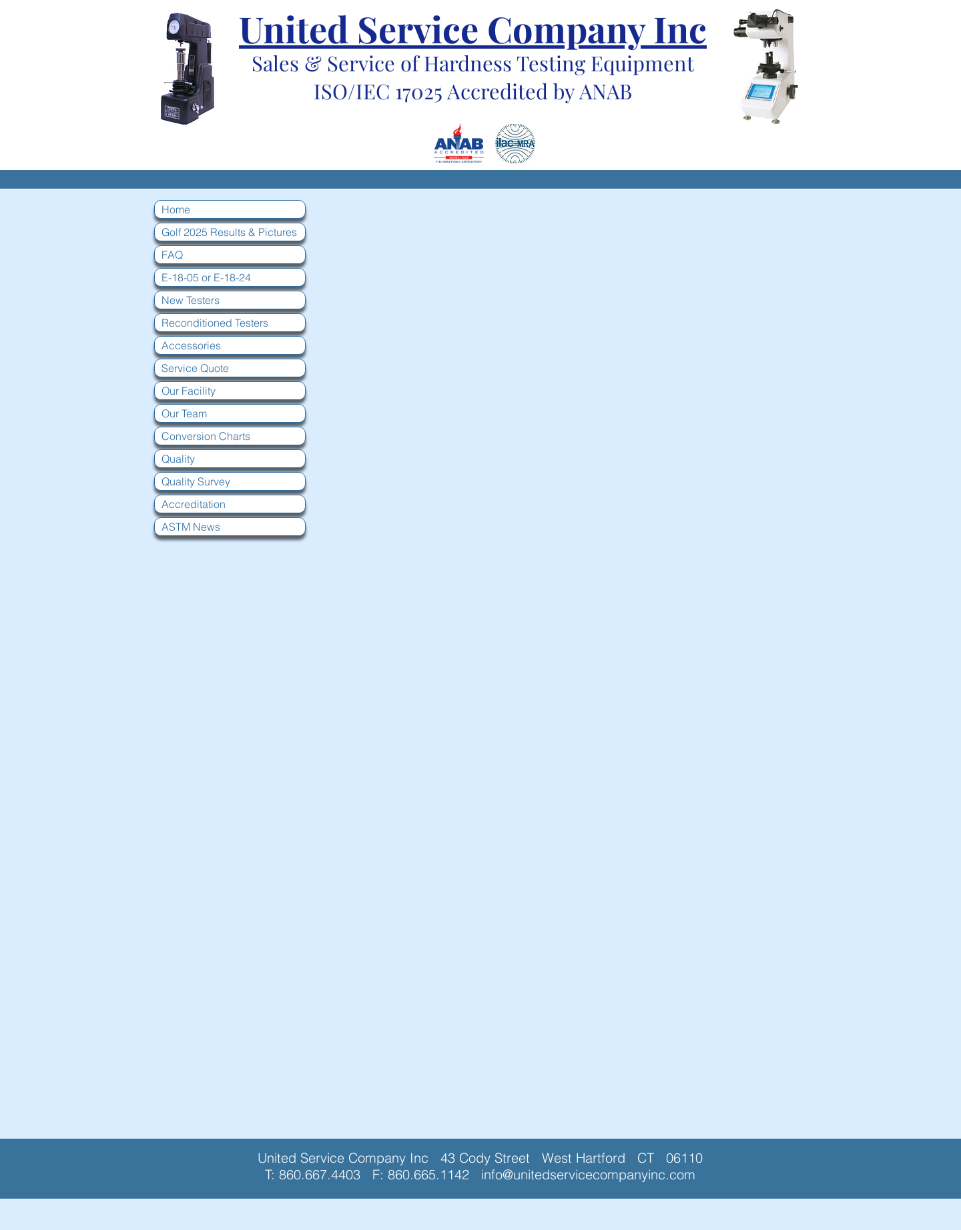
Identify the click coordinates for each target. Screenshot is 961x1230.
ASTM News (191, 526)
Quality (178, 458)
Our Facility (189, 390)
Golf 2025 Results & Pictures (229, 232)
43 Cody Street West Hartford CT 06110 (571, 1157)
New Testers (191, 300)
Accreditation (194, 504)
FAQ (172, 254)
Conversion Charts (206, 436)
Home (176, 209)
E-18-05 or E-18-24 (206, 277)
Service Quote (195, 368)
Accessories (191, 345)
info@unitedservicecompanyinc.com (588, 1174)
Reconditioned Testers (215, 322)
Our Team (184, 413)
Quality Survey (196, 481)
